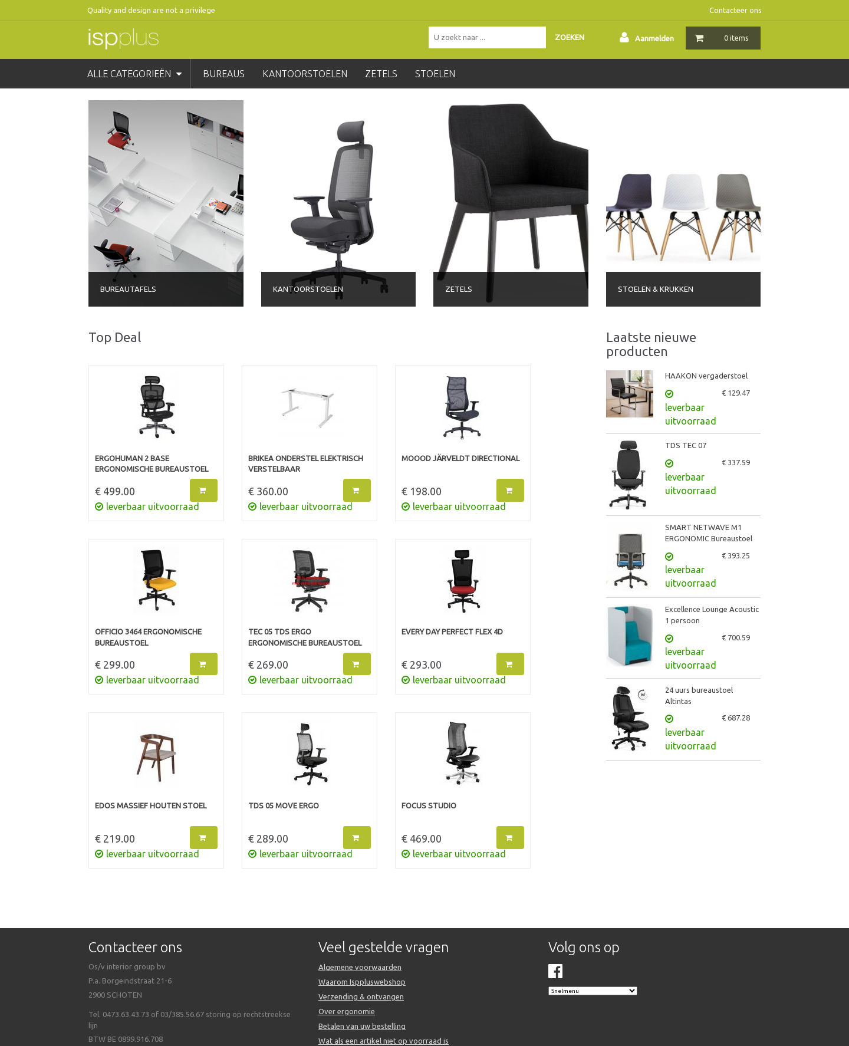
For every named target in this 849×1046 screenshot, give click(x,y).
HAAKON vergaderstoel (706, 375)
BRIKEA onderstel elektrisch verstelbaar (305, 463)
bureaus (224, 73)
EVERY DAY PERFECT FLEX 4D (452, 631)
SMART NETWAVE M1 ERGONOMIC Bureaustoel (708, 532)
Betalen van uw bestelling (362, 1026)
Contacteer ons (735, 10)
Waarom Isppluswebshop (362, 982)
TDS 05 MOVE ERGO (283, 805)
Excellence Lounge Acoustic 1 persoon (712, 614)
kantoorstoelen (304, 73)
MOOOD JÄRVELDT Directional (460, 458)
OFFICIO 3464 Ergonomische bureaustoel (148, 637)
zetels (381, 73)
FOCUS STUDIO (429, 805)
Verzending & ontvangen (361, 996)
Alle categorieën (134, 73)
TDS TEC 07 (685, 445)
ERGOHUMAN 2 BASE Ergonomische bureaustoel (151, 463)
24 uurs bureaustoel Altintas (699, 695)
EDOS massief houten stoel (150, 805)
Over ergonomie (346, 1011)
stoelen (435, 73)
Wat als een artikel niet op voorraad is (383, 1041)
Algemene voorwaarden (360, 967)
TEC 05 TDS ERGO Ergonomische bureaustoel (304, 637)
